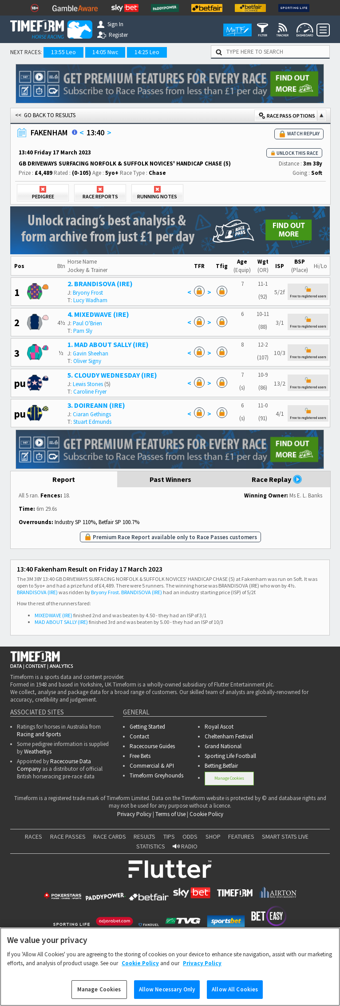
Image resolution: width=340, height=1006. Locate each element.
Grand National (223, 746)
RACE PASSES (68, 836)
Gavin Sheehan (90, 353)
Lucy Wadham (90, 300)
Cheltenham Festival (229, 736)
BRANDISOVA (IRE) (37, 592)
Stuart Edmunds (92, 422)
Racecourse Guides (152, 746)
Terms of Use (170, 814)
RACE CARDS (109, 836)
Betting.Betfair (221, 765)
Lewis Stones (88, 384)
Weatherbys (37, 751)
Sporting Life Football (230, 756)
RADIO (185, 846)
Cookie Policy (206, 814)
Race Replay (277, 479)
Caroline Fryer (90, 391)
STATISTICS (150, 846)
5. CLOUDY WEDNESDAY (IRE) (112, 375)
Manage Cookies (229, 778)
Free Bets (140, 756)
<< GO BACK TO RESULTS (45, 115)
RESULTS (144, 836)
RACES (33, 836)
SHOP (213, 836)
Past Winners (170, 479)
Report (63, 479)
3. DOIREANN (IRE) (96, 405)
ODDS (190, 836)
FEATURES (241, 836)
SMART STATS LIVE (285, 836)
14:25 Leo (146, 52)
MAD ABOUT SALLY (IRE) (61, 622)
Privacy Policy (134, 814)
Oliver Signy (87, 361)
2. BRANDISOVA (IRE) (100, 283)
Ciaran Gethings (92, 414)
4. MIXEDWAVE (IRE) (98, 314)
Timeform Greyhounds (156, 775)
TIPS (169, 836)
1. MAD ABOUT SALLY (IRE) (108, 344)
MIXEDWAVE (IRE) (53, 615)
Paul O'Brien (87, 323)
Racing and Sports (39, 734)
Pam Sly (82, 331)
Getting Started (147, 726)
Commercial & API (152, 765)
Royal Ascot (219, 726)
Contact (139, 736)
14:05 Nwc (105, 52)
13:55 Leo (63, 52)
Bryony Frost (88, 292)
